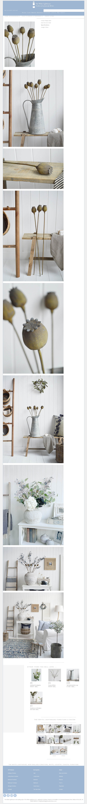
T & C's (61, 783)
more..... (73, 686)
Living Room (36, 776)
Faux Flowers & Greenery (32, 16)
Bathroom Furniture (12, 783)
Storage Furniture (12, 786)
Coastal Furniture (70, 764)
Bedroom (34, 12)
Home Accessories (12, 16)
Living (29, 12)
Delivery (61, 776)
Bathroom (40, 12)
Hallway (24, 12)
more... (36, 686)
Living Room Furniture (13, 776)
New (59, 12)
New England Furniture (37, 764)
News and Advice (63, 773)
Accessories (47, 12)
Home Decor (36, 786)
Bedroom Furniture (12, 779)
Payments (61, 786)
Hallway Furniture (12, 773)
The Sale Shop (37, 789)
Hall (34, 773)
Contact (63, 12)
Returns (61, 779)
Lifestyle (54, 12)
